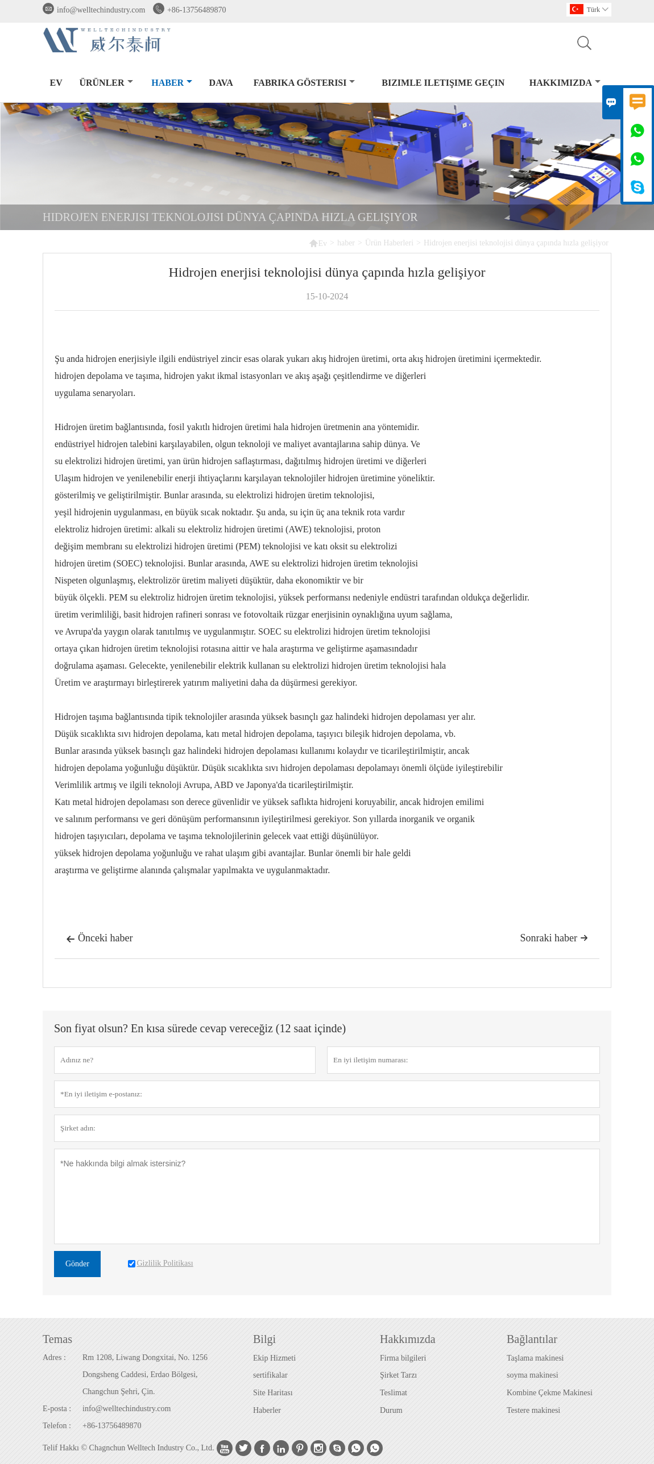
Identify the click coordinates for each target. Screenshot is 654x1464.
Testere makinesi (533, 1410)
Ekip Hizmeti (274, 1358)
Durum (391, 1410)
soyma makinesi (532, 1375)
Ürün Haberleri (389, 243)
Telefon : (57, 1425)
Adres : (54, 1357)
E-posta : (57, 1408)
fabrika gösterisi (304, 82)
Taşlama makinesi (535, 1358)
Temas (57, 1339)
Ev (56, 82)
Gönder (77, 1263)
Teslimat (393, 1392)
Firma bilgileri (403, 1358)
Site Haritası (273, 1392)
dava (221, 82)
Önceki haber (99, 939)
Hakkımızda (565, 82)
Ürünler (106, 82)
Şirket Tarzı (398, 1375)
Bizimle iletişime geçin (443, 82)
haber (171, 82)
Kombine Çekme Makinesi (550, 1392)
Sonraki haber (554, 938)
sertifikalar (270, 1375)
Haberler (267, 1410)
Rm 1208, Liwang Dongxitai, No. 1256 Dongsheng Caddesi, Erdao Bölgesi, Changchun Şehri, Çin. (145, 1374)
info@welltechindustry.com (101, 10)
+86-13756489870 (196, 10)
